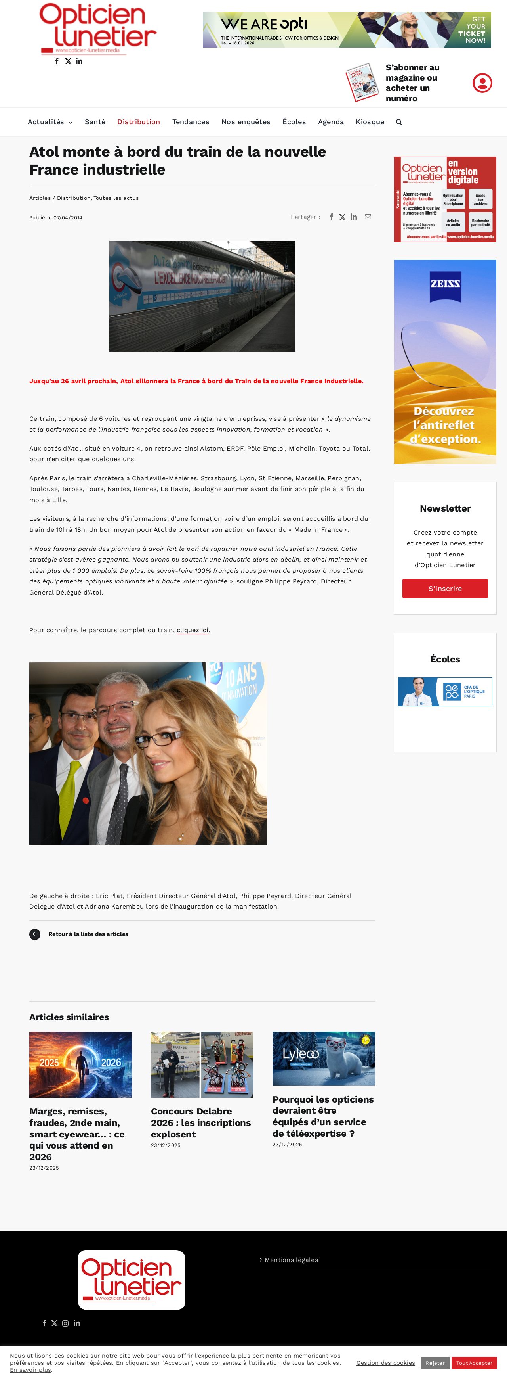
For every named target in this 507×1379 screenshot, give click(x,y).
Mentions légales (291, 1260)
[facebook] (57, 61)
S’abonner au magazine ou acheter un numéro (412, 82)
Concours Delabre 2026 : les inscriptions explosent (201, 1123)
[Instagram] (64, 1323)
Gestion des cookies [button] (386, 1362)
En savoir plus (30, 1369)
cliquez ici (192, 630)
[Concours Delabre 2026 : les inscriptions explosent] (202, 1035)
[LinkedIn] (354, 216)
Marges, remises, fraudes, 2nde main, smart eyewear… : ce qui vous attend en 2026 (77, 1134)
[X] (343, 216)
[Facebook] (331, 216)
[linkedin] (79, 61)
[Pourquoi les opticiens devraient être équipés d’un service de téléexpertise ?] (324, 1035)
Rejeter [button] (435, 1363)
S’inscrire (445, 588)
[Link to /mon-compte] (482, 83)
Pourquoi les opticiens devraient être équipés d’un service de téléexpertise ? (323, 1116)
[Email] (368, 216)
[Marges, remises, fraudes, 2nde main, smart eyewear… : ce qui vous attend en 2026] (80, 1035)
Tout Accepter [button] (474, 1363)
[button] (399, 122)
